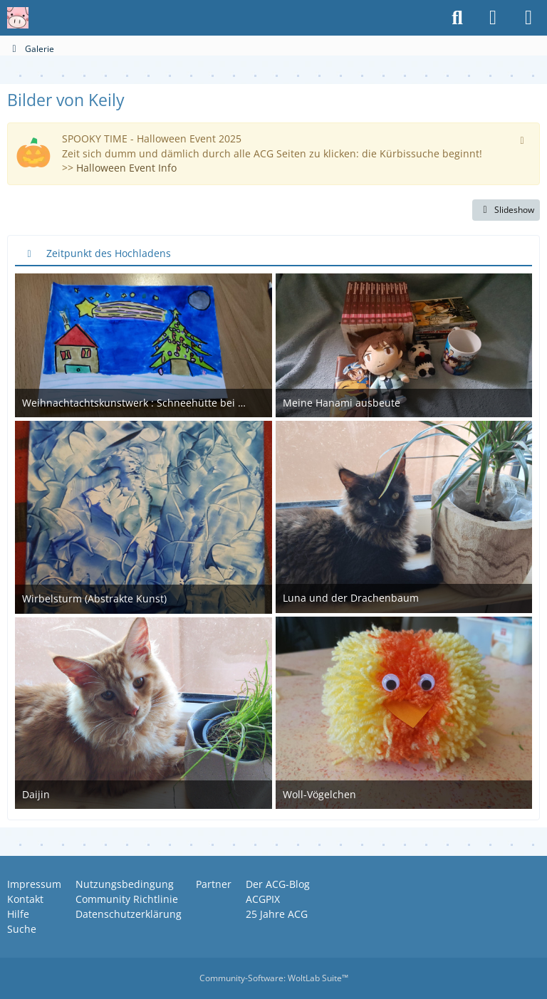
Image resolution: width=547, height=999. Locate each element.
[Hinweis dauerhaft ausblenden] (523, 138)
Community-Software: (273, 978)
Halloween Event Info (126, 167)
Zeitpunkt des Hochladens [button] (108, 253)
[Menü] (528, 18)
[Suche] (457, 18)
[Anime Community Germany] (17, 18)
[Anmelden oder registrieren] (493, 18)
